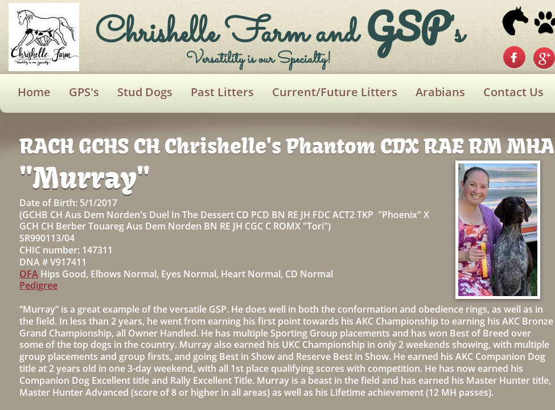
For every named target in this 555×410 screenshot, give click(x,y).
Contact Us (513, 92)
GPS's (84, 92)
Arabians (440, 92)
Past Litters (222, 92)
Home (34, 92)
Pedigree (38, 285)
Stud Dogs (144, 92)
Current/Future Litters (334, 92)
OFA (28, 274)
